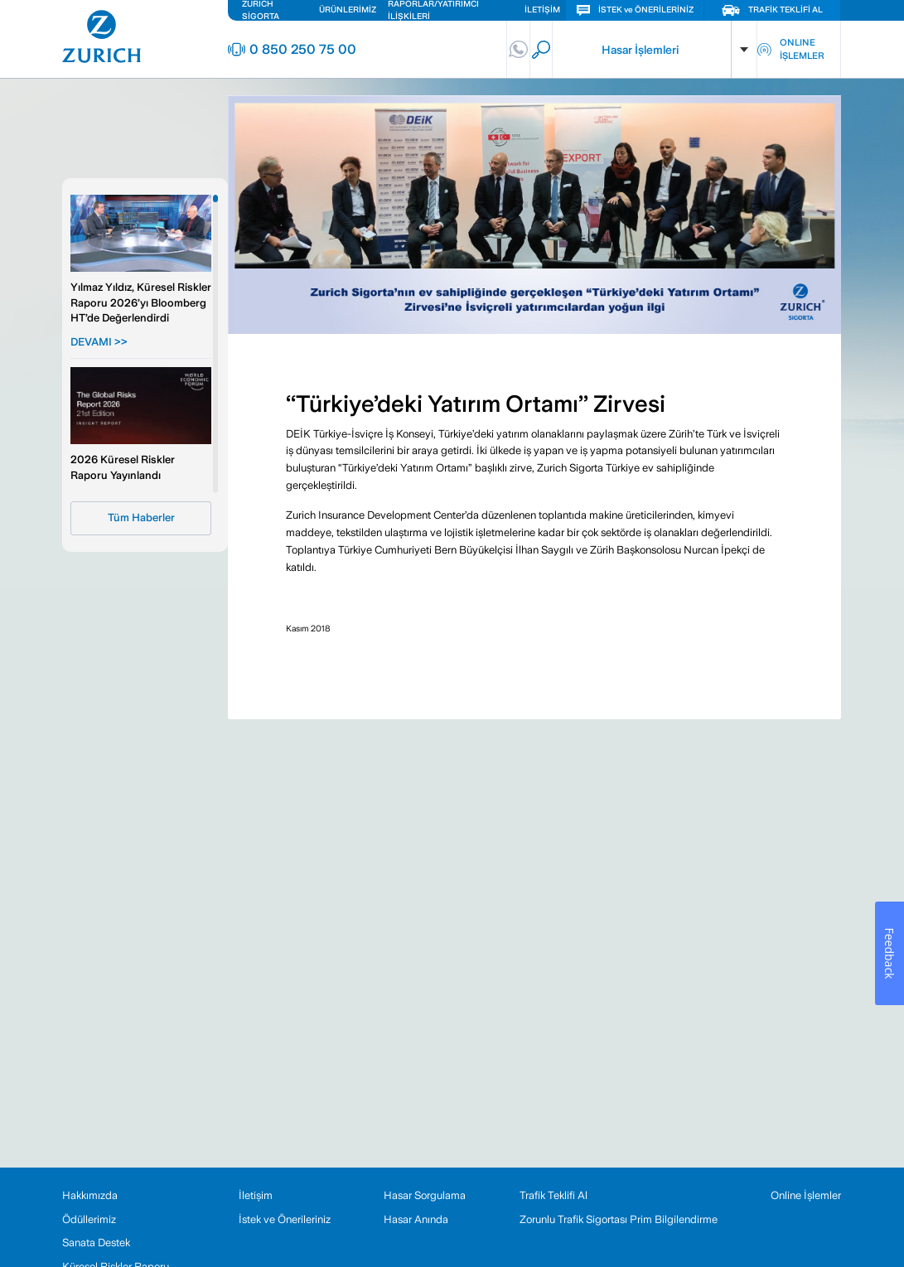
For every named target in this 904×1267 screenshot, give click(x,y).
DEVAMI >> (99, 342)
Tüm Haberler (141, 517)
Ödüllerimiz (89, 1219)
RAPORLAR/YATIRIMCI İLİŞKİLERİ (433, 10)
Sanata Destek (96, 1242)
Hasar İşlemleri (640, 49)
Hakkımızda (90, 1195)
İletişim (256, 1195)
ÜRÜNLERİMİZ (347, 9)
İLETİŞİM (542, 9)
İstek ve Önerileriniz (285, 1219)
